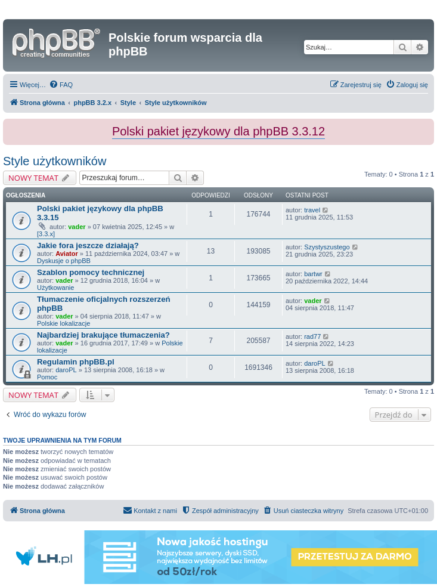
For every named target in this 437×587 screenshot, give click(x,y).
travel (312, 210)
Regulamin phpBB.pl (75, 361)
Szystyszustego (326, 247)
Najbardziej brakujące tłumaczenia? (103, 334)
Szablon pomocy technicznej (90, 272)
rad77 (312, 336)
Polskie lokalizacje (63, 323)
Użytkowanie (55, 287)
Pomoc (47, 377)
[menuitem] (61, 85)
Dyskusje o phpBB (64, 260)
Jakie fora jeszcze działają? (88, 245)
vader (76, 226)
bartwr (313, 273)
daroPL (65, 369)
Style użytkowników (54, 161)
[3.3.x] (46, 233)
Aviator (66, 253)
